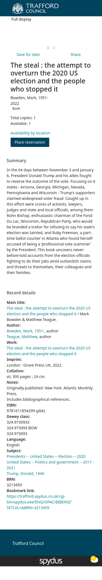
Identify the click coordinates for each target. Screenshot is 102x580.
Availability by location (30, 132)
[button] (83, 10)
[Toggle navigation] (89, 10)
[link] (48, 47)
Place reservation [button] (32, 142)
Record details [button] (21, 293)
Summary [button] (16, 160)
